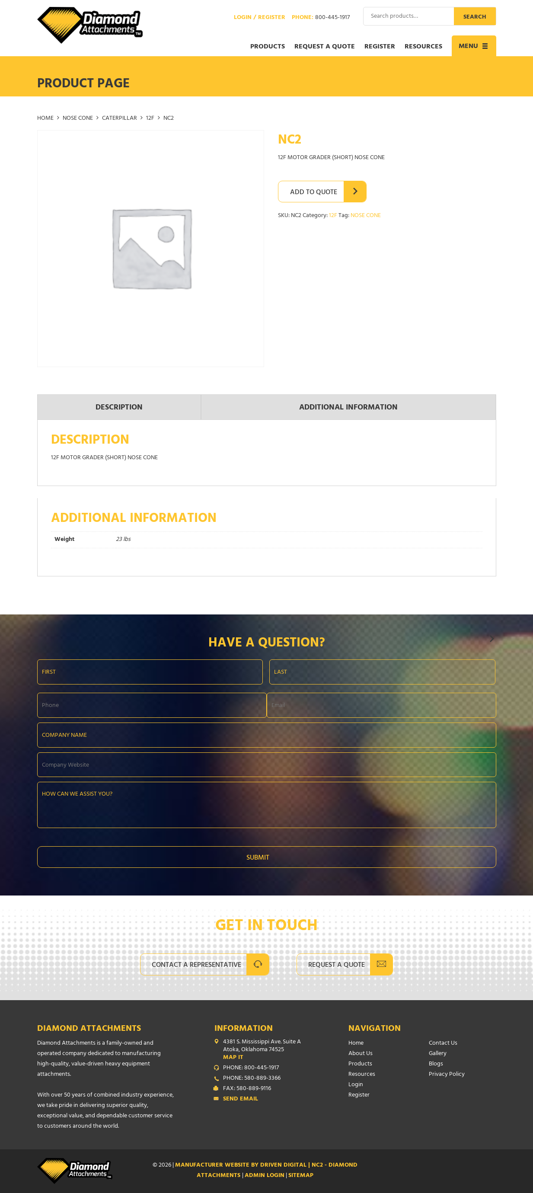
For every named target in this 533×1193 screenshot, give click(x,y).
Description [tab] (119, 408)
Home (45, 119)
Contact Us (443, 1043)
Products (267, 47)
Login (355, 1085)
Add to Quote (313, 192)
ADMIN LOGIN (264, 1176)
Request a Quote (324, 47)
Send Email (240, 1099)
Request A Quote (336, 965)
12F (150, 119)
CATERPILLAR (119, 119)
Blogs (436, 1064)
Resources (423, 47)
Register (379, 47)
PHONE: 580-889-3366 (252, 1079)
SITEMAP (300, 1176)
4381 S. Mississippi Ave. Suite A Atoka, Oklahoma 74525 (268, 1050)
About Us (360, 1054)
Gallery (438, 1054)
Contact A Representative (196, 965)
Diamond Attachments (89, 1029)
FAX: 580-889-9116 (247, 1089)
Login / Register (259, 18)
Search (474, 17)
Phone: (321, 18)
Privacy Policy (447, 1075)
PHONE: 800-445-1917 (251, 1068)
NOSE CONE (78, 119)
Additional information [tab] (348, 408)
